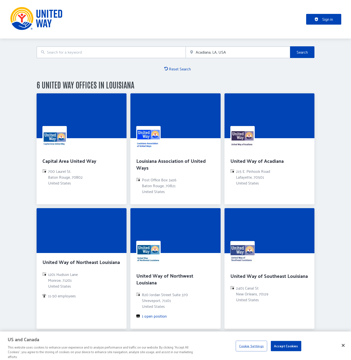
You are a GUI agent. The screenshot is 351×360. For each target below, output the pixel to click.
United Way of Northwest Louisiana (164, 279)
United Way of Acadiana (257, 160)
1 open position (154, 316)
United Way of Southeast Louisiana (269, 276)
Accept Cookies (286, 347)
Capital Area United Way (69, 160)
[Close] (343, 347)
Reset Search (177, 68)
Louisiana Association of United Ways (171, 164)
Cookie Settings (251, 347)
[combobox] (111, 52)
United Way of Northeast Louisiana (81, 262)
